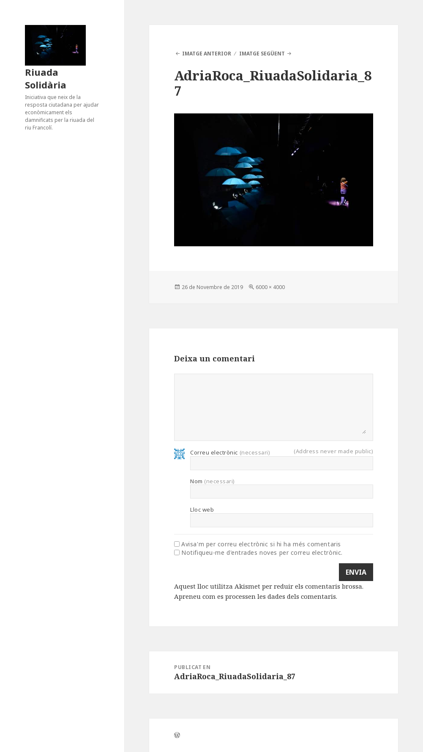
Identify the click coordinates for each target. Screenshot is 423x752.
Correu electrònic (230, 452)
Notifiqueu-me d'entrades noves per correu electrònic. (262, 553)
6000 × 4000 (270, 287)
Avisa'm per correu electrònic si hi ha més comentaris (261, 544)
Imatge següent (262, 53)
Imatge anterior (206, 53)
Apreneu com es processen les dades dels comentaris (255, 596)
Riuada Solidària (45, 78)
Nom (212, 481)
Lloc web (202, 509)
